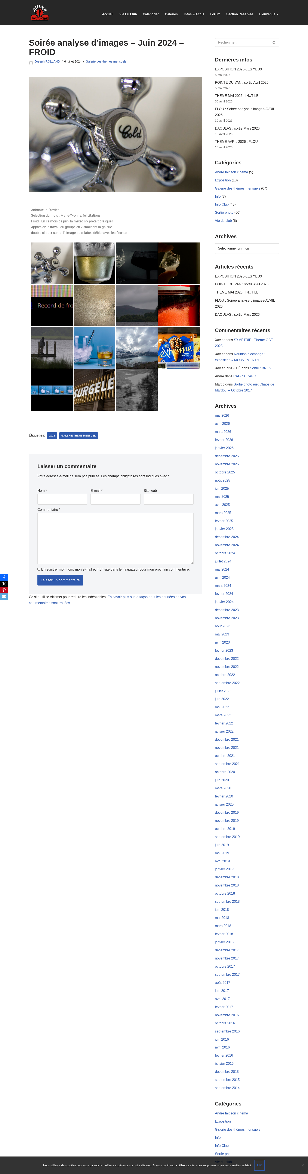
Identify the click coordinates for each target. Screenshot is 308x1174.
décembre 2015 (227, 1054)
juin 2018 (222, 896)
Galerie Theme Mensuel (78, 435)
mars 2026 (223, 427)
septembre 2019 (227, 824)
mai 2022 (222, 697)
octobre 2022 (225, 665)
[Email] (4, 596)
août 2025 (222, 475)
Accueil (107, 14)
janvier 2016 (224, 1046)
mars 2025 (223, 506)
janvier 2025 (224, 522)
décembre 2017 (227, 935)
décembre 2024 (227, 530)
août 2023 (222, 618)
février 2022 (224, 713)
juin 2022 (222, 689)
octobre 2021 (225, 745)
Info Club (222, 203)
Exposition (223, 179)
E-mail (96, 491)
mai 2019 (222, 840)
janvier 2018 (224, 927)
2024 (52, 435)
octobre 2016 (225, 1007)
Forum (215, 14)
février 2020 (224, 784)
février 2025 (224, 515)
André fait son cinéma (231, 171)
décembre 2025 (227, 451)
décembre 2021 (227, 729)
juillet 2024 (223, 554)
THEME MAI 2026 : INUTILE (237, 95)
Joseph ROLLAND (47, 61)
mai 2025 (222, 491)
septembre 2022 (227, 673)
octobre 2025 (225, 467)
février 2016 (224, 1038)
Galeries (171, 14)
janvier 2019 (224, 856)
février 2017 (224, 991)
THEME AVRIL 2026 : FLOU (236, 141)
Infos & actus (194, 14)
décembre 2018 (227, 864)
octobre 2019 (225, 816)
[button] (277, 14)
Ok (259, 1165)
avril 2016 (222, 1030)
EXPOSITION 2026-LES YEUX (238, 69)
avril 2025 (222, 499)
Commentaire (48, 510)
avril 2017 (222, 983)
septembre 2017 (227, 959)
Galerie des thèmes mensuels (106, 61)
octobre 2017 (225, 951)
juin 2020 (222, 769)
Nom (42, 491)
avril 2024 (222, 570)
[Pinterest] (4, 590)
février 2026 (224, 435)
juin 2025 (222, 483)
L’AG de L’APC (244, 372)
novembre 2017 (227, 943)
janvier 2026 (224, 443)
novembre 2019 (227, 808)
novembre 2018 (227, 872)
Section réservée (239, 14)
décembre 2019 (227, 800)
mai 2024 (222, 562)
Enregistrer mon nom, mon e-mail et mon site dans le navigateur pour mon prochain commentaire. (115, 569)
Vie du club (128, 14)
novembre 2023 (227, 610)
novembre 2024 (227, 538)
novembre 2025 (227, 459)
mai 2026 (222, 411)
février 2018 (224, 919)
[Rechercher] (242, 42)
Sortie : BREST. (262, 365)
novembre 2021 (227, 737)
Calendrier (151, 14)
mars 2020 (223, 776)
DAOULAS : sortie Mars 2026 (237, 128)
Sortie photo (224, 211)
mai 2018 (222, 903)
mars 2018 (223, 911)
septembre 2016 (227, 1014)
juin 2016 (222, 1023)
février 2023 (224, 642)
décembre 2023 (227, 602)
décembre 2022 (227, 649)
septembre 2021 (227, 753)
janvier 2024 (224, 594)
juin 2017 (222, 975)
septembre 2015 (227, 1062)
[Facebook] (4, 577)
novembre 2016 (227, 999)
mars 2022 (223, 705)
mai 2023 (222, 626)
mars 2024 (223, 578)
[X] (4, 584)
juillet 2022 (223, 681)
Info (218, 195)
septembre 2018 (227, 887)
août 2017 (222, 967)
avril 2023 (222, 633)
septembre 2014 (227, 1070)
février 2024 (224, 586)
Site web (150, 491)
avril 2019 (222, 848)
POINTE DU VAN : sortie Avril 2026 (241, 82)
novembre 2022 (227, 657)
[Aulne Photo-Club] (39, 12)
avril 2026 (222, 419)
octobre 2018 (225, 880)
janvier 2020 (224, 792)
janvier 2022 (224, 721)
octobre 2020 (225, 760)
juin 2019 (222, 832)
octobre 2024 (225, 546)
